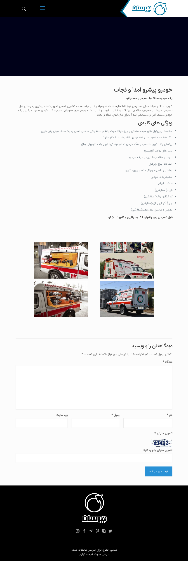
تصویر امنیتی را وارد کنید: (157, 450)
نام (169, 415)
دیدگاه (167, 362)
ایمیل (115, 415)
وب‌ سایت (62, 415)
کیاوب (81, 554)
